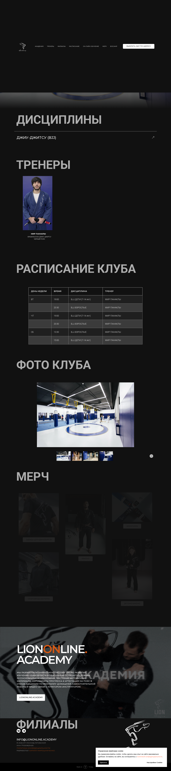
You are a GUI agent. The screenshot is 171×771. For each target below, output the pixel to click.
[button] (138, 46)
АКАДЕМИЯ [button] (39, 46)
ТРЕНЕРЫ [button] (50, 46)
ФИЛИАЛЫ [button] (62, 46)
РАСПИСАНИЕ (74, 46)
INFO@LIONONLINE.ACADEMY (37, 739)
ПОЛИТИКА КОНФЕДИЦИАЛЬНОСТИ (33, 748)
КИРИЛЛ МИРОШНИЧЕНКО (42, 751)
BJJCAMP (113, 46)
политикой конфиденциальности (149, 757)
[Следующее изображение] (151, 456)
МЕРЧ (104, 46)
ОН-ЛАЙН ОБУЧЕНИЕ (91, 46)
